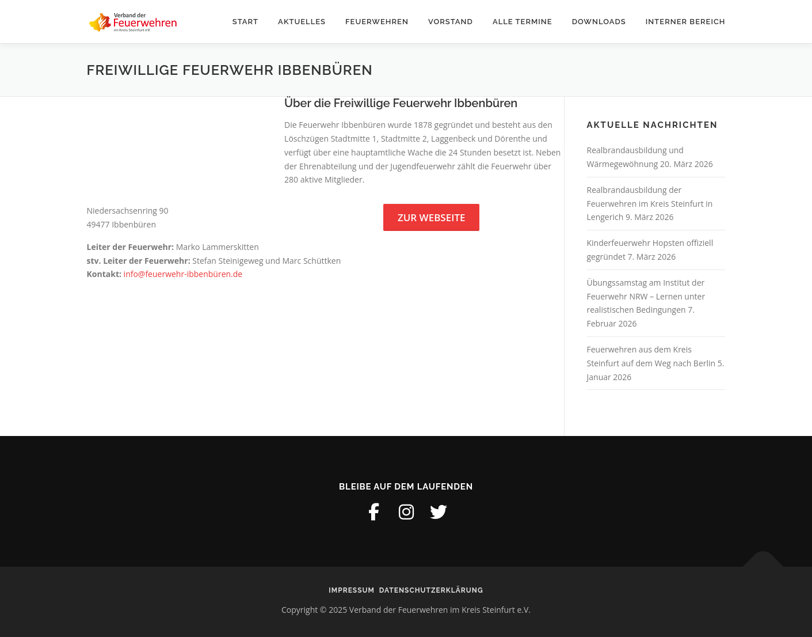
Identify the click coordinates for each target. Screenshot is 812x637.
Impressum (352, 590)
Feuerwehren (377, 21)
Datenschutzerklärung (431, 590)
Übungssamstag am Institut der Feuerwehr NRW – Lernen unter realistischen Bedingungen (646, 296)
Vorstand (450, 21)
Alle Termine (522, 21)
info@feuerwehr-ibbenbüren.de (183, 273)
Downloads (599, 21)
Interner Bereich (686, 21)
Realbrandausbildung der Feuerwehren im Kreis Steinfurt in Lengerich (650, 203)
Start (245, 21)
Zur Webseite (432, 217)
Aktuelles (302, 21)
